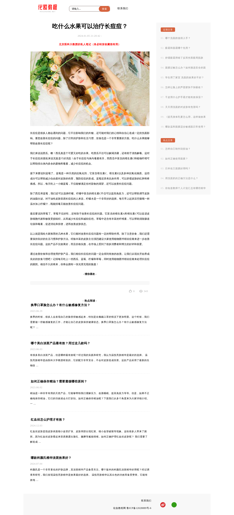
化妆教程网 (119, 508)
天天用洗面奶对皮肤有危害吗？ (183, 107)
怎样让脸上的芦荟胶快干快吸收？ (184, 87)
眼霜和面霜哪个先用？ (178, 48)
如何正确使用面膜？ (176, 158)
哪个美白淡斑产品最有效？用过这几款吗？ (60, 343)
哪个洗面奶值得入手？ (178, 38)
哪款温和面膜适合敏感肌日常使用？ (185, 126)
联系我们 (122, 8)
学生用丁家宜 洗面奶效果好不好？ (184, 77)
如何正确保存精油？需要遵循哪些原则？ (59, 381)
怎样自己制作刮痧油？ (178, 149)
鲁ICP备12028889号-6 (139, 508)
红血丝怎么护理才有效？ (48, 419)
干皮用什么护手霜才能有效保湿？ (184, 97)
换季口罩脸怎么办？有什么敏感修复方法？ (60, 305)
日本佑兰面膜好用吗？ (178, 168)
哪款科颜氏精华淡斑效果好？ (51, 457)
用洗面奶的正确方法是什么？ (181, 178)
